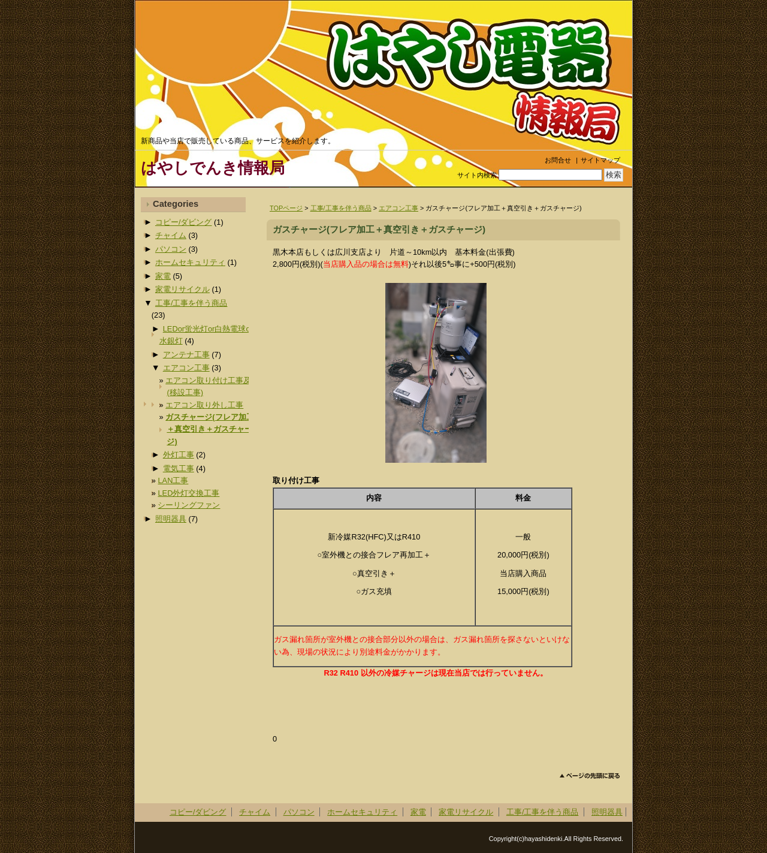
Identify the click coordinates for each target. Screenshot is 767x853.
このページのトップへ (590, 776)
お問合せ (558, 160)
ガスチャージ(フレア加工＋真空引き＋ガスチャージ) (209, 429)
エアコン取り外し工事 (204, 404)
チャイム (170, 235)
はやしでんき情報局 (213, 167)
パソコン (170, 249)
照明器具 (170, 518)
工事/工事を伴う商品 (341, 208)
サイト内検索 (477, 175)
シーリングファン (189, 505)
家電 (163, 276)
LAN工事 (173, 480)
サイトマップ (600, 160)
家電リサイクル (182, 289)
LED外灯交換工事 (188, 493)
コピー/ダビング (183, 222)
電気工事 (178, 468)
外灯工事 (178, 454)
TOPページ (286, 208)
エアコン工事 (398, 208)
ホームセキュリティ (190, 262)
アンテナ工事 (186, 354)
